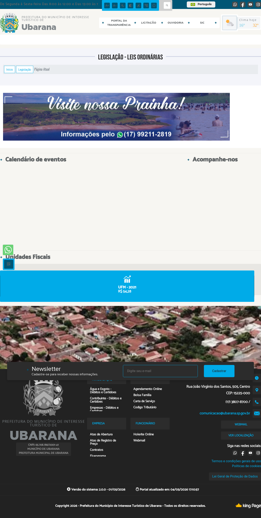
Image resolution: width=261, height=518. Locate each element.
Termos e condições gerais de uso (236, 461)
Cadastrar (219, 371)
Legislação (24, 69)
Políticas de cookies (246, 466)
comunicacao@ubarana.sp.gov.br (225, 413)
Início (9, 69)
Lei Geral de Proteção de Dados (235, 476)
